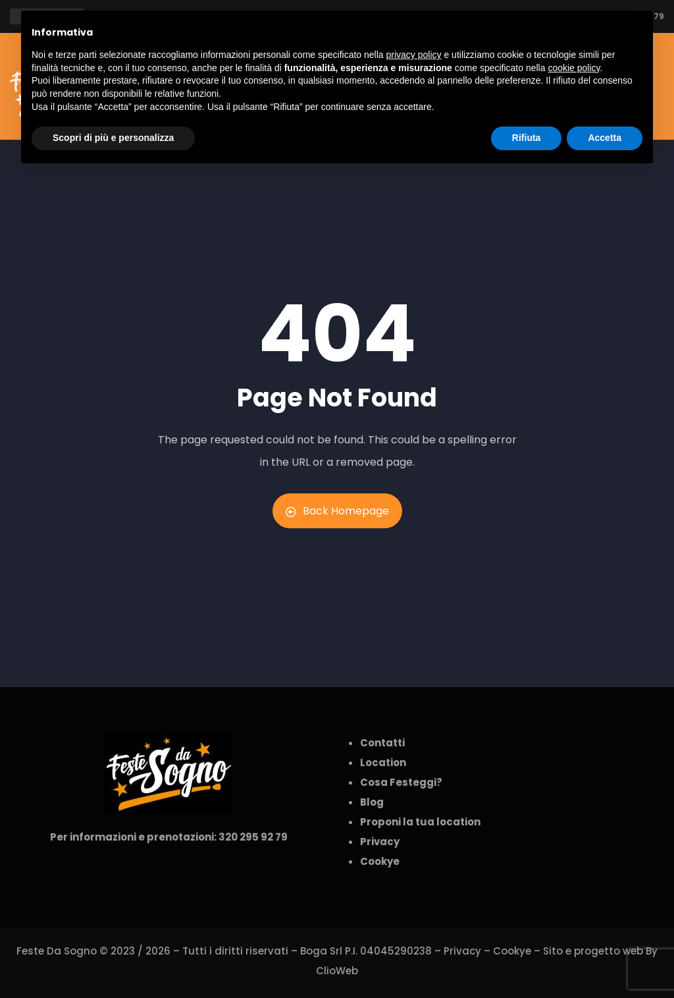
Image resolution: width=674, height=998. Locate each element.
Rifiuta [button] (526, 137)
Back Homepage (337, 510)
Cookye (512, 951)
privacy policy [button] (414, 54)
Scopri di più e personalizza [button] (113, 137)
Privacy (462, 951)
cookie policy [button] (574, 68)
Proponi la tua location (420, 822)
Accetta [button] (604, 137)
